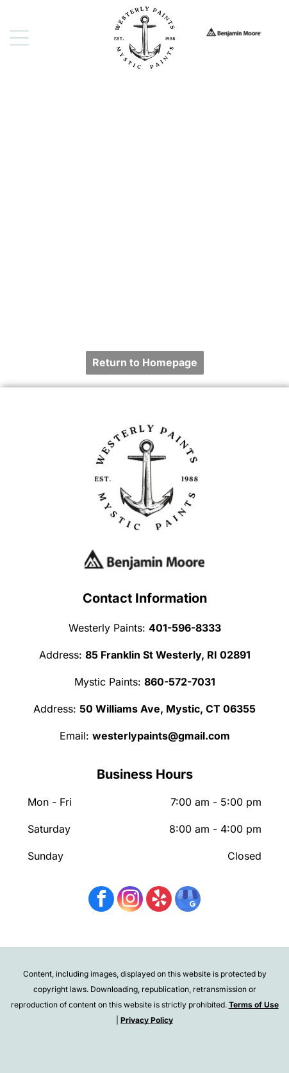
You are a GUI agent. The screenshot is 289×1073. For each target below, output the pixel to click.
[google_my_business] (188, 900)
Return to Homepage (144, 362)
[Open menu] (19, 38)
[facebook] (101, 900)
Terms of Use (254, 1004)
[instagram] (130, 900)
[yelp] (159, 900)
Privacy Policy (146, 1020)
